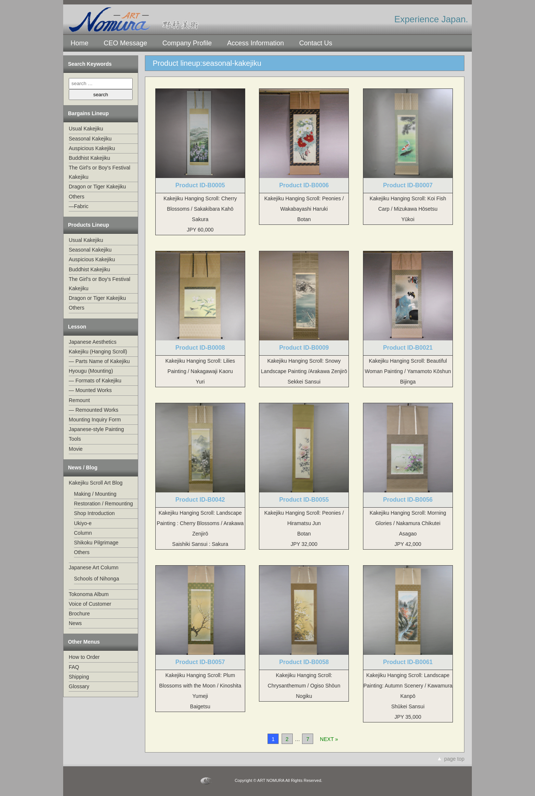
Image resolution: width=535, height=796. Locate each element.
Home (79, 43)
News (75, 623)
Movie (75, 449)
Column (83, 533)
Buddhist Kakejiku (89, 158)
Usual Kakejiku (86, 129)
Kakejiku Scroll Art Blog (96, 483)
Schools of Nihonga (96, 579)
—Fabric (78, 206)
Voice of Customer (90, 604)
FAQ (74, 667)
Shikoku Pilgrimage (96, 543)
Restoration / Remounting (103, 504)
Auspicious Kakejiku (92, 148)
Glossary (79, 686)
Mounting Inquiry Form (95, 420)
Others (76, 197)
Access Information (255, 43)
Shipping (79, 677)
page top (454, 759)
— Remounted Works (94, 410)
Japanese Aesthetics (92, 342)
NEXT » (329, 739)
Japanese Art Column (94, 567)
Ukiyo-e (82, 523)
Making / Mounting (95, 494)
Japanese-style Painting (96, 429)
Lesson (77, 327)
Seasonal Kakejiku (90, 139)
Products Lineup (88, 225)
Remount (79, 400)
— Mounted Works (90, 390)
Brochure (79, 614)
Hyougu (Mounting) (91, 371)
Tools (75, 439)
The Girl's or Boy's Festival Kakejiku (99, 172)
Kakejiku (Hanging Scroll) (98, 352)
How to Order (84, 657)
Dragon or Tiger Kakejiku (97, 187)
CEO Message (125, 43)
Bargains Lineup (88, 113)
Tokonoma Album (88, 594)
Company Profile (187, 43)
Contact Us (315, 43)
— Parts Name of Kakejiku (99, 361)
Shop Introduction (94, 513)
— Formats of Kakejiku (95, 381)
